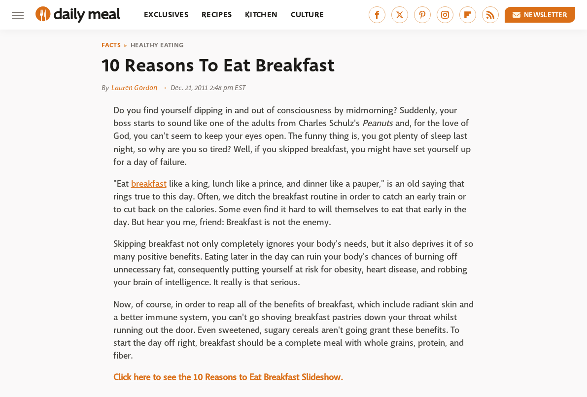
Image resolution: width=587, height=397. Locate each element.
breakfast (149, 184)
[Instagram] (445, 14)
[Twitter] (399, 14)
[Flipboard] (467, 14)
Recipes (217, 14)
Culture (307, 14)
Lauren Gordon (134, 87)
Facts (111, 45)
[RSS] (490, 14)
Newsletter (540, 15)
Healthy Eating (157, 45)
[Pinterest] (422, 14)
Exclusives (166, 14)
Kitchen (261, 14)
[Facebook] (377, 14)
